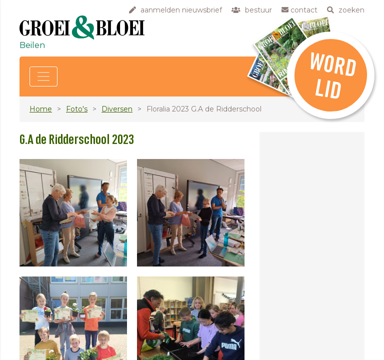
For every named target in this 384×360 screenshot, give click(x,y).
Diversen (117, 109)
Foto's (77, 109)
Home (41, 109)
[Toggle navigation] (44, 76)
